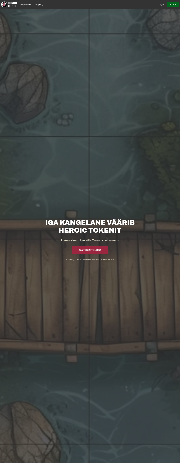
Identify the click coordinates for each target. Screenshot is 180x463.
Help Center (25, 4)
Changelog (38, 4)
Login (161, 4)
